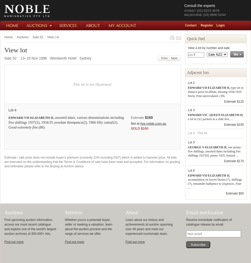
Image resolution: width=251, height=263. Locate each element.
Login (220, 25)
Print (172, 37)
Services (68, 25)
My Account (122, 25)
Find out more (14, 242)
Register (207, 25)
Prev (164, 58)
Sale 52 (38, 37)
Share (178, 37)
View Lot (53, 37)
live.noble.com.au (153, 123)
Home (11, 25)
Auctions (39, 25)
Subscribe (198, 245)
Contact (191, 25)
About (93, 25)
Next (175, 58)
